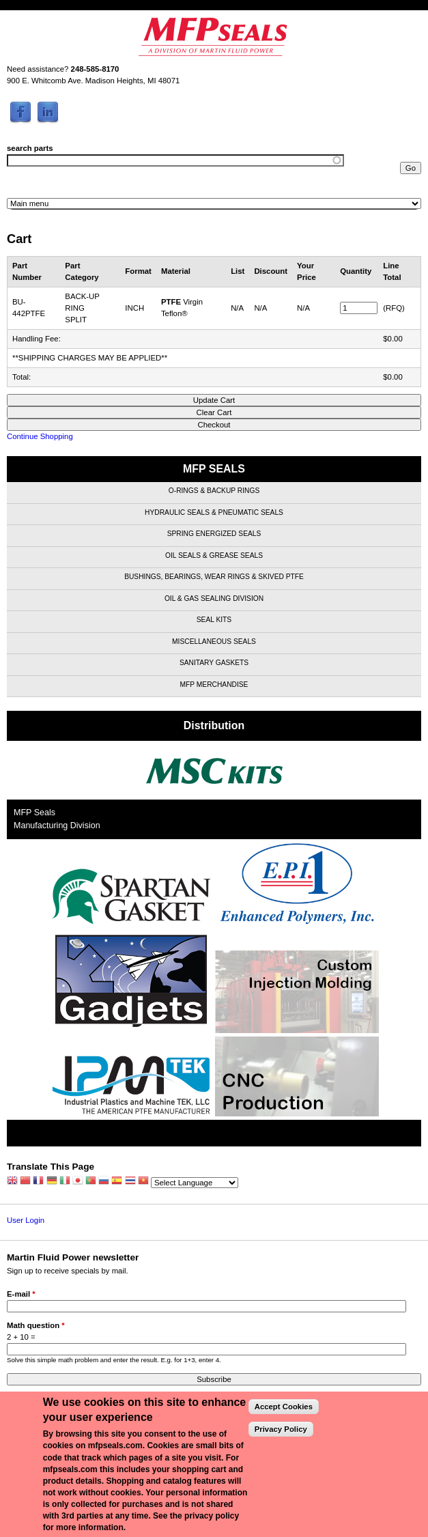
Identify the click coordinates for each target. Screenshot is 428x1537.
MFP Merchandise (214, 684)
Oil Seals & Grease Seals (214, 555)
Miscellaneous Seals (214, 641)
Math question (36, 1325)
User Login (25, 1220)
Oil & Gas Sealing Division (214, 598)
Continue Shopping (40, 436)
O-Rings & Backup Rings (214, 490)
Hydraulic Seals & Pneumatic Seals (214, 512)
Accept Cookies (284, 1406)
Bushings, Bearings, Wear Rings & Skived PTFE (214, 576)
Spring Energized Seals (214, 533)
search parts (30, 148)
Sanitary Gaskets (214, 662)
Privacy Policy (281, 1429)
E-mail (21, 1294)
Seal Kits (214, 619)
